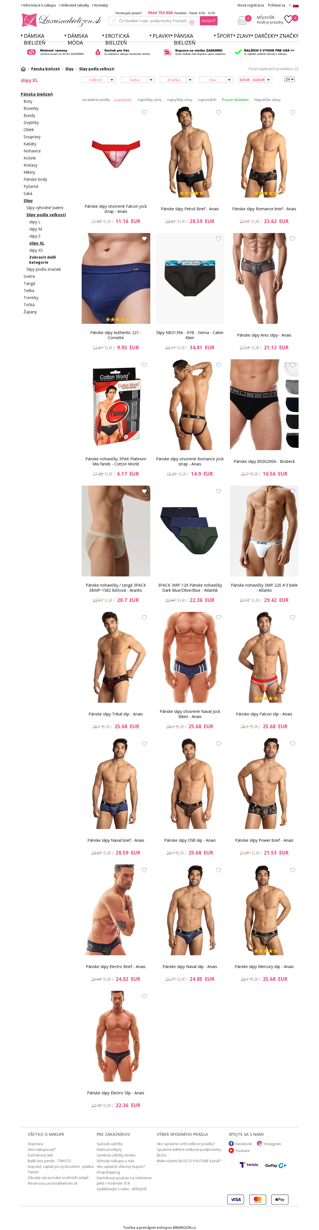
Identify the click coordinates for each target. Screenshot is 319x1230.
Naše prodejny (109, 1149)
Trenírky (31, 297)
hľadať (209, 20)
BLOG (161, 1155)
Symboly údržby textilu (116, 1155)
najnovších (207, 99)
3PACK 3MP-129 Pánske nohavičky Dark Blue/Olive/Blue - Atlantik (190, 587)
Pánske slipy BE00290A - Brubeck (264, 461)
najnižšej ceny (150, 99)
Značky (289, 35)
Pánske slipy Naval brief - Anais (115, 840)
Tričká (29, 304)
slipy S (35, 236)
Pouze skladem (235, 99)
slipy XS (36, 250)
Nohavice (32, 151)
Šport (225, 35)
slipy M (35, 229)
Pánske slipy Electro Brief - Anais (116, 966)
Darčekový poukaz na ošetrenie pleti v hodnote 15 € (124, 1180)
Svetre (29, 276)
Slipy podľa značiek (43, 269)
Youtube (242, 1150)
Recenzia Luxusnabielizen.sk (53, 1183)
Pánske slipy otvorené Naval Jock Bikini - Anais (190, 714)
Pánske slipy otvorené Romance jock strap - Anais (190, 461)
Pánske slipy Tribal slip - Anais (115, 714)
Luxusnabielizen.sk (60, 20)
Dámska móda (77, 39)
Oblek (29, 129)
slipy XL (37, 243)
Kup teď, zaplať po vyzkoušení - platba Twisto (61, 1169)
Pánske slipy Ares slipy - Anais (264, 335)
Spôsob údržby (110, 1143)
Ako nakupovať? (42, 1149)
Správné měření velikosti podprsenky (189, 1149)
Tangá (29, 283)
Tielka (29, 290)
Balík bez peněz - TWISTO (49, 1160)
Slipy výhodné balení (44, 207)
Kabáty (30, 143)
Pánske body (35, 179)
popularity (123, 99)
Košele (30, 158)
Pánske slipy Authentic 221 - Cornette (115, 335)
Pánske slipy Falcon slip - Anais (264, 714)
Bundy (29, 115)
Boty (28, 101)
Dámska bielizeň (35, 39)
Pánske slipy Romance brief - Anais (264, 208)
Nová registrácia (251, 5)
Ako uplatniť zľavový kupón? (121, 1166)
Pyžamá (31, 186)
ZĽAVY (243, 35)
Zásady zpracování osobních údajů (58, 1177)
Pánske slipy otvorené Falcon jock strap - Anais (115, 208)
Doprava (35, 1143)
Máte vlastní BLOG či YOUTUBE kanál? (189, 1160)
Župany (30, 311)
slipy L (35, 221)
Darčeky (265, 35)
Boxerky (31, 108)
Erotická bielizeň (117, 39)
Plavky (162, 35)
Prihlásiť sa (276, 5)
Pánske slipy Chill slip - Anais (190, 840)
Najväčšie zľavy (267, 99)
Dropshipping (108, 1172)
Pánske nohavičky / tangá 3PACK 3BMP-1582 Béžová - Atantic (116, 587)
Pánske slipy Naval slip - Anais (189, 966)
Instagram (272, 1143)
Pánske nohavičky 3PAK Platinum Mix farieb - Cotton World (115, 461)
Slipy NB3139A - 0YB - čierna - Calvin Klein (189, 335)
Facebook (243, 1143)
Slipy (28, 200)
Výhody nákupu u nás (115, 1160)
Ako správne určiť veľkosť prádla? (186, 1143)
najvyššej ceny (179, 99)
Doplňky (31, 122)
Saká (28, 193)
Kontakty (101, 5)
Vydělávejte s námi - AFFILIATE (122, 1188)
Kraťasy (30, 165)
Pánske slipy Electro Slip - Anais (115, 1092)
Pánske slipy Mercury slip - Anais (264, 966)
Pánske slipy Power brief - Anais (264, 840)
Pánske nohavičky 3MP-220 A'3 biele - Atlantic (264, 587)
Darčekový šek (40, 1155)
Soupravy (32, 136)
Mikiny (29, 172)
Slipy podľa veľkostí (46, 214)
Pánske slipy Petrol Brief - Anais (190, 208)
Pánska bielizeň (185, 39)
